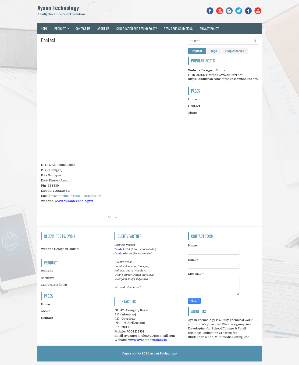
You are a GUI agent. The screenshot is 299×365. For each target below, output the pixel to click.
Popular (197, 51)
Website (47, 271)
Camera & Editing (54, 284)
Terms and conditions (178, 28)
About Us (103, 28)
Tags (214, 51)
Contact (48, 40)
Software (48, 278)
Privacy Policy (209, 28)
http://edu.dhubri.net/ (127, 287)
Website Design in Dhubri (207, 70)
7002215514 (62, 190)
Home (44, 28)
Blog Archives (234, 51)
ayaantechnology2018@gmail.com (76, 196)
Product (63, 27)
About (192, 113)
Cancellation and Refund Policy (136, 28)
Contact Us (82, 28)
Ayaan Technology (58, 7)
